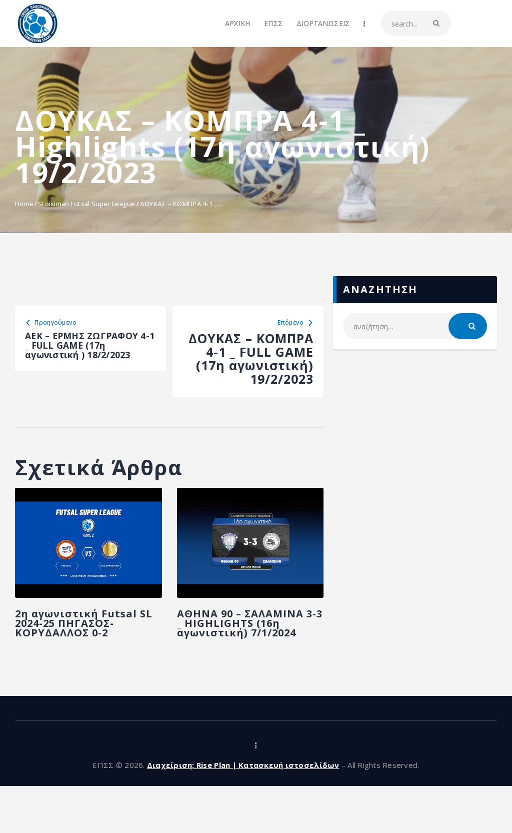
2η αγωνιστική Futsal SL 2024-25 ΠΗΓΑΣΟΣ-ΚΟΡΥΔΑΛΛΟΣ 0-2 (74, 648)
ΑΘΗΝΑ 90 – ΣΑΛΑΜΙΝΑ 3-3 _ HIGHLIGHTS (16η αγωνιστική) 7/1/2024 (235, 654)
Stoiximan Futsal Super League (87, 203)
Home (24, 203)
